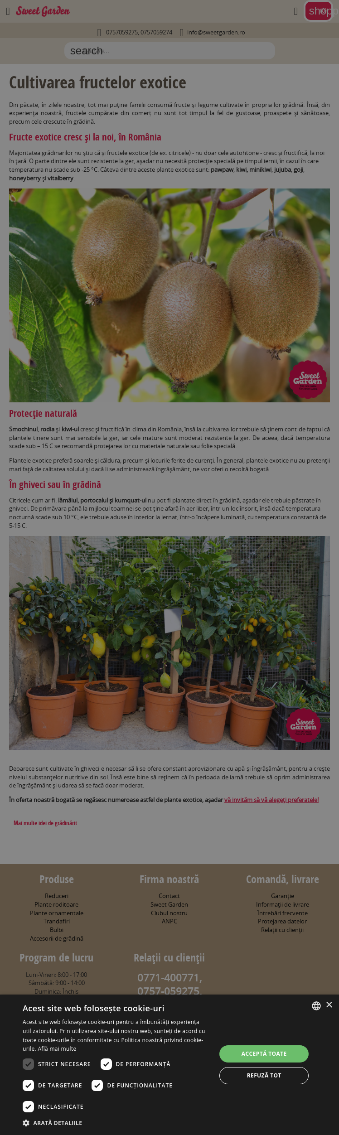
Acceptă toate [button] (264, 1054)
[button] (117, 1122)
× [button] (328, 1005)
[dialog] (169, 1065)
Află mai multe (57, 1049)
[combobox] (316, 1005)
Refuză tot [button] (264, 1075)
